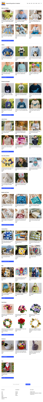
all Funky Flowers (5, 334)
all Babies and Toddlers (6, 40)
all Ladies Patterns (5, 151)
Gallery (36, 3)
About (31, 3)
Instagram (16, 393)
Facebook (16, 391)
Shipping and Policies (4, 397)
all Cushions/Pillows (5, 261)
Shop (27, 3)
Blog (29, 3)
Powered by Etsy (32, 394)
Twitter (16, 394)
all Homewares (4, 356)
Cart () (39, 3)
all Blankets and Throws (6, 224)
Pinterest (16, 395)
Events (34, 3)
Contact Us (3, 398)
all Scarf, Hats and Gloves (6, 188)
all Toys (3, 377)
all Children (4, 77)
